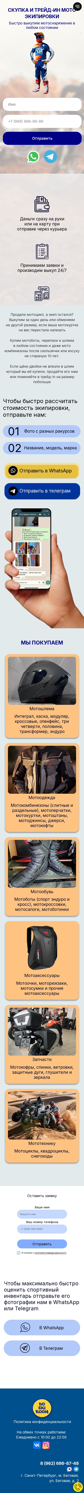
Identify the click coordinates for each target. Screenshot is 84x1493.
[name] (42, 104)
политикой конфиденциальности (50, 1253)
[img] (42, 490)
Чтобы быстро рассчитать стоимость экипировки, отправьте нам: (40, 408)
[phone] (42, 121)
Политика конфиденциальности (42, 1421)
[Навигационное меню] (77, 6)
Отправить (42, 138)
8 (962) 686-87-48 (59, 1463)
